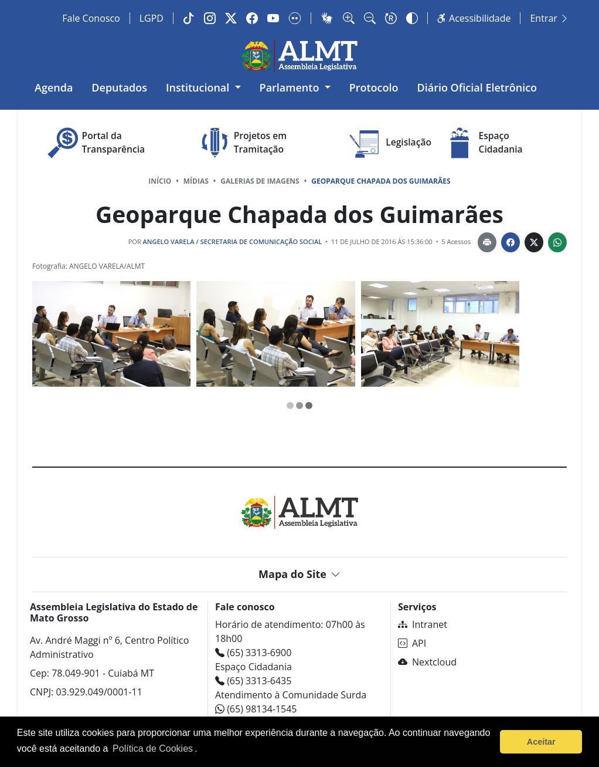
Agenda (54, 87)
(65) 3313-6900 (253, 652)
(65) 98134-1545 (256, 708)
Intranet (422, 624)
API (412, 643)
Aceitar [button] (541, 741)
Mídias (196, 181)
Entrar (549, 18)
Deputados (119, 87)
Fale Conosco (91, 18)
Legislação (389, 143)
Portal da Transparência (94, 143)
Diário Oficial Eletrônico (477, 87)
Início (159, 181)
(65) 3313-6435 (253, 680)
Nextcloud (427, 662)
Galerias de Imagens (259, 181)
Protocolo (374, 87)
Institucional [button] (199, 87)
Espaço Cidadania (482, 143)
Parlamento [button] (291, 87)
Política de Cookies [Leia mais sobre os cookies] (153, 749)
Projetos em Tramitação (241, 143)
